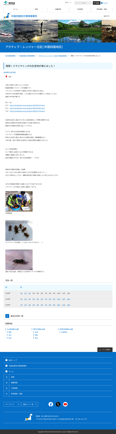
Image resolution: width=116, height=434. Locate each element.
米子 (10, 335)
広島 (36, 332)
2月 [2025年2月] (25, 299)
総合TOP (107, 16)
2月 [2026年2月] (25, 293)
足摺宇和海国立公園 (66, 329)
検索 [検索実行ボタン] (97, 3)
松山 (36, 338)
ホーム (14, 9)
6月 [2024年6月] (42, 305)
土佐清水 (64, 332)
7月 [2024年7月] (46, 305)
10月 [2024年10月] (58, 305)
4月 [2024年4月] (34, 305)
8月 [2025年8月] (50, 299)
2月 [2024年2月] (25, 305)
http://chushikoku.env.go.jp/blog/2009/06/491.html (27, 108)
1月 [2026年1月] (21, 293)
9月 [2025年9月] (54, 299)
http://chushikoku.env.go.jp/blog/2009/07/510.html (27, 111)
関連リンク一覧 (28, 404)
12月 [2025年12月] (68, 299)
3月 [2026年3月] (29, 293)
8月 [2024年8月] (50, 305)
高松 (36, 335)
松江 (10, 338)
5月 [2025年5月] (38, 299)
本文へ (67, 3)
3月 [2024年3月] (29, 305)
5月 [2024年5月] (38, 305)
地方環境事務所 (10, 56)
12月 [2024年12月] (68, 305)
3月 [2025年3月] (29, 299)
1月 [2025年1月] (21, 299)
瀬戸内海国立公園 (39, 329)
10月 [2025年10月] (58, 299)
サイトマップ (9, 404)
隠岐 (10, 332)
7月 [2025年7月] (46, 299)
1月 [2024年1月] (21, 305)
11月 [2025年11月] (63, 299)
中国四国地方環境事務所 (27, 56)
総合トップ (13, 360)
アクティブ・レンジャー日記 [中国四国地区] (53, 56)
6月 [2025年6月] (42, 299)
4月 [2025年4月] (34, 299)
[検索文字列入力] (83, 3)
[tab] (7, 316)
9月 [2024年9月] (54, 305)
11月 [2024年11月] (63, 305)
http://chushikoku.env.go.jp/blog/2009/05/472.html (27, 105)
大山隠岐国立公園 (13, 329)
